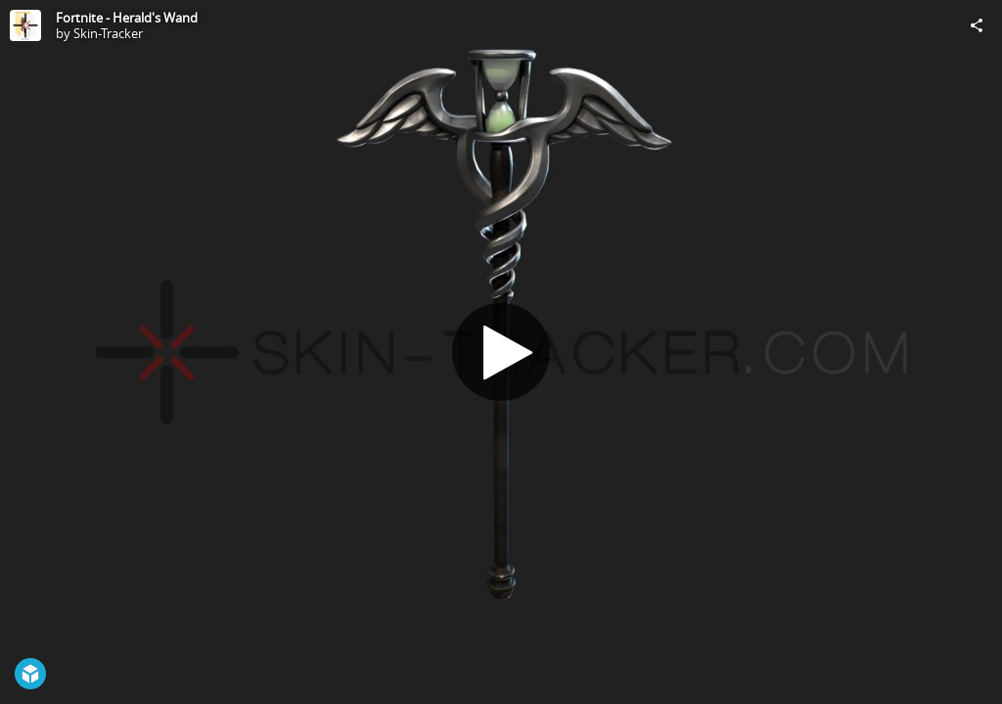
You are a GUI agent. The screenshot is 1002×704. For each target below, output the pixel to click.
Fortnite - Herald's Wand (127, 17)
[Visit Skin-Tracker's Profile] (25, 25)
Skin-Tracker (108, 33)
